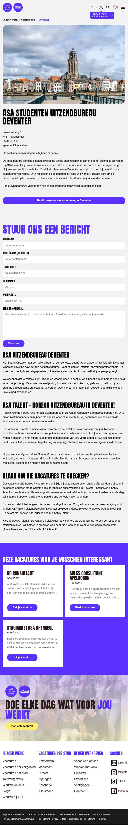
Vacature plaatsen (86, 761)
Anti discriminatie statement (42, 814)
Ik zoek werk (10, 19)
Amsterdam (46, 761)
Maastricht (45, 767)
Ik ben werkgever (88, 753)
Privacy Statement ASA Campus (18, 819)
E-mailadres (10, 267)
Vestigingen (28, 19)
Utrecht (43, 773)
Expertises (81, 779)
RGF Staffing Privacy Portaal (52, 819)
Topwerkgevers (13, 779)
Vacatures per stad (15, 773)
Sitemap (102, 819)
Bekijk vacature (22, 607)
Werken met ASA (85, 767)
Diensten (80, 773)
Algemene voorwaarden (14, 814)
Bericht (13, 309)
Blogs (6, 791)
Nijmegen (44, 779)
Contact (79, 791)
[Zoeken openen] (108, 7)
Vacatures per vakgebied (19, 767)
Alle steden (45, 791)
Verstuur (13, 343)
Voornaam (9, 239)
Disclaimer (84, 814)
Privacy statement (101, 814)
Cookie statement (67, 814)
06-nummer (9, 281)
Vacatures (9, 761)
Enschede (45, 785)
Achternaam (16, 253)
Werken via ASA (13, 785)
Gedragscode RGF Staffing (82, 819)
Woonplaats (9, 295)
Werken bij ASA (13, 797)
